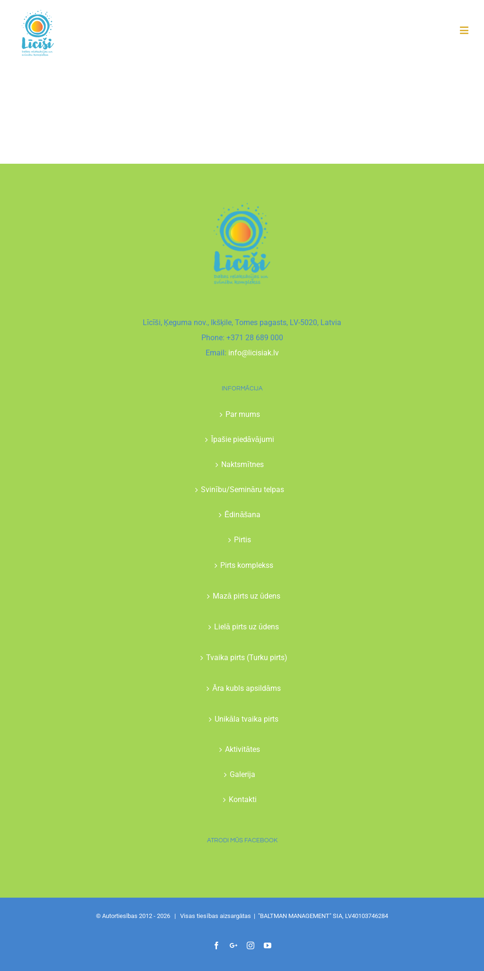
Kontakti (243, 799)
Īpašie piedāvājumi (242, 439)
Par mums (242, 414)
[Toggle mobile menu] (465, 30)
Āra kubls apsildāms (246, 688)
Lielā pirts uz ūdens (246, 626)
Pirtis (242, 539)
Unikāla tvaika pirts (246, 719)
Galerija (242, 774)
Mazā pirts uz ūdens (246, 595)
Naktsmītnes (242, 464)
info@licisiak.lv (253, 352)
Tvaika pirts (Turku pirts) (246, 657)
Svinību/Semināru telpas (242, 489)
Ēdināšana (243, 514)
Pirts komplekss (246, 565)
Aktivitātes (242, 749)
